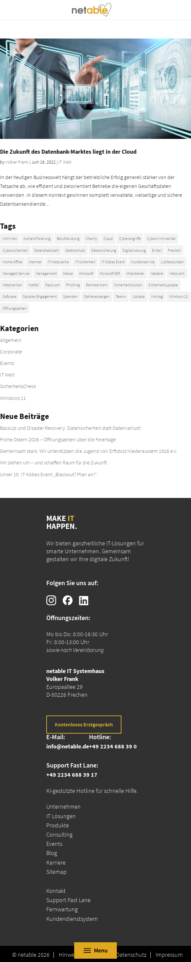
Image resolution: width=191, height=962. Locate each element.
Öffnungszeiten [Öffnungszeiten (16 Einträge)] (15, 308)
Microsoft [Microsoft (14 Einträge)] (86, 273)
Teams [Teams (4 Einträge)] (121, 296)
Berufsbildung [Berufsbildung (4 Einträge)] (68, 238)
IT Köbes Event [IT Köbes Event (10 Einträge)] (113, 261)
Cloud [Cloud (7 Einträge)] (108, 238)
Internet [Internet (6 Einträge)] (35, 261)
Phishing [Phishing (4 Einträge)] (73, 284)
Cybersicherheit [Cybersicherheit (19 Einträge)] (15, 250)
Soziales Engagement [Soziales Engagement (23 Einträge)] (40, 296)
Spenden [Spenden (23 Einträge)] (70, 296)
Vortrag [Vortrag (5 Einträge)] (157, 296)
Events (7, 363)
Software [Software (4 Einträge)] (9, 296)
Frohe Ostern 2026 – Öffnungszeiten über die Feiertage (58, 439)
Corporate (11, 351)
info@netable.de (67, 746)
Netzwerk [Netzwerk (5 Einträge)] (177, 273)
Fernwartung (62, 909)
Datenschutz (131, 955)
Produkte (57, 825)
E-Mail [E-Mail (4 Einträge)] (157, 250)
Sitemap (56, 871)
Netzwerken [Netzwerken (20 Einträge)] (12, 284)
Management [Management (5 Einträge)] (46, 273)
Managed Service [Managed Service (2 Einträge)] (16, 273)
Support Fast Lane (68, 900)
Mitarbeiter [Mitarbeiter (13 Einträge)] (135, 273)
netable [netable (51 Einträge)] (157, 273)
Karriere (56, 862)
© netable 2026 (31, 955)
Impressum (169, 955)
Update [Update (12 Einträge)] (138, 296)
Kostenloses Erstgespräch (84, 724)
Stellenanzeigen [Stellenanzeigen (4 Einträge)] (96, 296)
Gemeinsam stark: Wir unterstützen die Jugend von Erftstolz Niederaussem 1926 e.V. (89, 451)
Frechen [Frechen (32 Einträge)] (174, 250)
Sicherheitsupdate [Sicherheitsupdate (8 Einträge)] (163, 284)
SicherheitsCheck (18, 386)
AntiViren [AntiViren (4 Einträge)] (10, 238)
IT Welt (65, 162)
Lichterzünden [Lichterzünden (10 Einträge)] (172, 261)
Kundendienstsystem (72, 919)
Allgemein (11, 340)
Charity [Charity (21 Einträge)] (91, 238)
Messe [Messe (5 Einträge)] (68, 273)
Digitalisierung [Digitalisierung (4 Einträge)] (134, 250)
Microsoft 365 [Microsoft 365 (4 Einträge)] (109, 273)
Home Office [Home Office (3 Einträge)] (12, 261)
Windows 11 (13, 398)
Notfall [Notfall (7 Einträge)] (33, 284)
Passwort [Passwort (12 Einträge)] (52, 284)
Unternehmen (63, 806)
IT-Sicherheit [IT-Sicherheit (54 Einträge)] (85, 261)
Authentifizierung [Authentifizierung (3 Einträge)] (37, 238)
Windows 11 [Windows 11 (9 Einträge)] (178, 296)
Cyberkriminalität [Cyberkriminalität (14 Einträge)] (161, 238)
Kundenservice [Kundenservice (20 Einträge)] (143, 261)
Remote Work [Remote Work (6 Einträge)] (97, 284)
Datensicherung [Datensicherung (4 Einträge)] (103, 250)
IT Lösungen (61, 816)
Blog (51, 853)
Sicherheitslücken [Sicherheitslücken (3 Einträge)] (128, 284)
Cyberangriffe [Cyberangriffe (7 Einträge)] (130, 238)
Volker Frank (17, 162)
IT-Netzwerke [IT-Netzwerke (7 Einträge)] (58, 261)
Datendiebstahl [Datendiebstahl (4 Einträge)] (46, 250)
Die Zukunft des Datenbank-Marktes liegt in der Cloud (68, 151)
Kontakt (56, 891)
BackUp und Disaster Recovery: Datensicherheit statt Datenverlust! (70, 428)
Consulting (59, 834)
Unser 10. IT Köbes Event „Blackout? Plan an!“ (48, 474)
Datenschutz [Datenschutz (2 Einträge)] (75, 250)
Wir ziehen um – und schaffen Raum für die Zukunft (53, 462)
